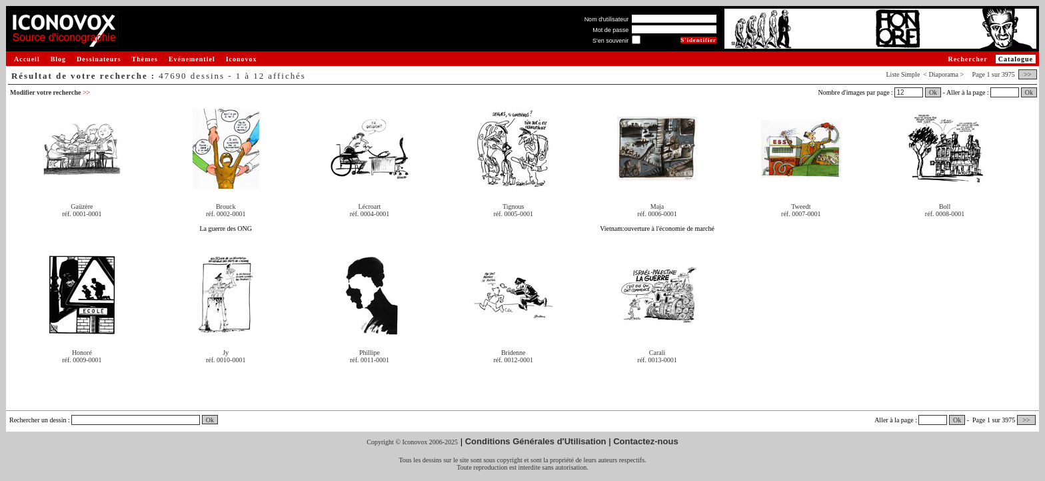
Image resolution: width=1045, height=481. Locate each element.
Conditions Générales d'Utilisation (535, 441)
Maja (657, 206)
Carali (657, 352)
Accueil (27, 59)
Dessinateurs (99, 59)
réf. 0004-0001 (369, 213)
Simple (910, 74)
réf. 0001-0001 (81, 213)
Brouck (225, 206)
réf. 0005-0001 (513, 213)
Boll (944, 206)
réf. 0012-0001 (513, 360)
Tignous (513, 206)
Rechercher (967, 59)
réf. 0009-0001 (81, 360)
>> (1027, 74)
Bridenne (513, 352)
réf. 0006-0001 (656, 213)
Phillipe (369, 352)
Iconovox (241, 59)
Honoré (82, 352)
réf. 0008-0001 (944, 213)
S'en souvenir (610, 40)
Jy (226, 352)
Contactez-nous (645, 441)
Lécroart (370, 206)
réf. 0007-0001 (800, 213)
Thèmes (145, 59)
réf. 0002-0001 (225, 213)
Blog (58, 59)
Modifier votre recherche (50, 92)
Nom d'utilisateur (606, 19)
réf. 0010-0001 (225, 360)
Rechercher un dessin (38, 420)
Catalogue (1015, 59)
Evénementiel (192, 59)
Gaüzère (82, 206)
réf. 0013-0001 (656, 360)
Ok (933, 92)
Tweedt (800, 206)
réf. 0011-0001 (369, 360)
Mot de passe (610, 30)
